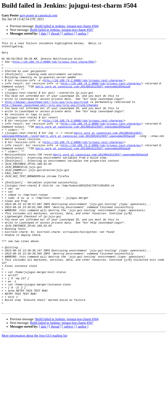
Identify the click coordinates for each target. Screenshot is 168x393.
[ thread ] (55, 33)
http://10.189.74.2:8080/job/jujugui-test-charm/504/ (54, 66)
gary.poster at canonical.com (38, 15)
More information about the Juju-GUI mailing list (34, 389)
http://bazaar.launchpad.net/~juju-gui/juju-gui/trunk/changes (50, 118)
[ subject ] (68, 33)
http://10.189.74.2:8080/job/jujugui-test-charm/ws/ (83, 88)
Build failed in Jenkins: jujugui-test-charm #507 (61, 30)
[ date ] (43, 33)
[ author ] (82, 33)
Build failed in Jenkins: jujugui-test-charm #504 (67, 26)
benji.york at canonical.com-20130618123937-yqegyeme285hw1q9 (82, 96)
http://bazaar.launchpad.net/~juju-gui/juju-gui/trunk (47, 114)
